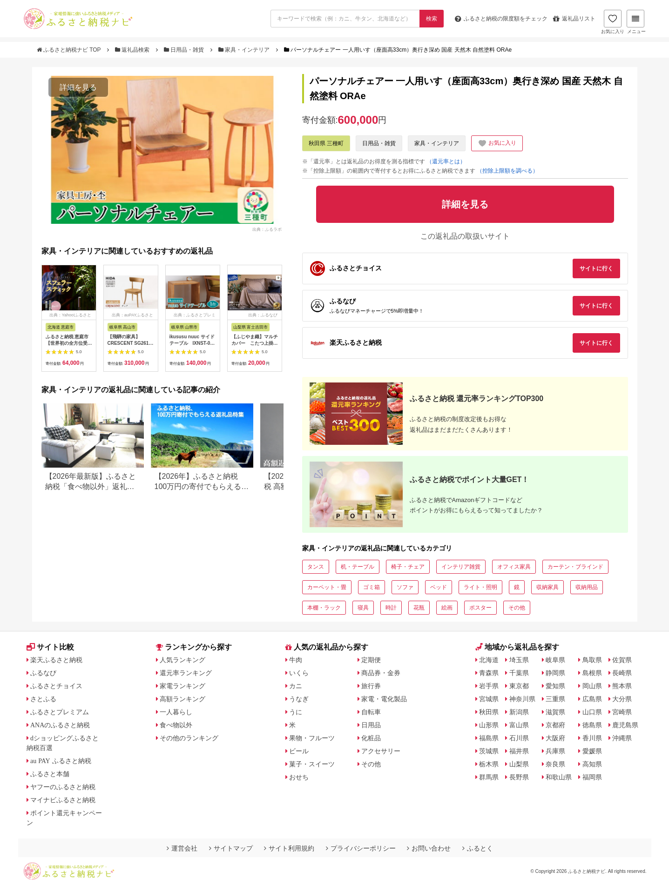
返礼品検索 (133, 50)
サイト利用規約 (289, 848)
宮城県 (489, 699)
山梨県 (519, 764)
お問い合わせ (429, 848)
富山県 (519, 725)
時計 (391, 607)
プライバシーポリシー (361, 848)
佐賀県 (622, 660)
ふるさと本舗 (49, 774)
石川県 (519, 738)
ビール (299, 751)
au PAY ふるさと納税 (60, 761)
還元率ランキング (186, 673)
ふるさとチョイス (56, 686)
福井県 (519, 751)
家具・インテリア (244, 50)
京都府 (555, 725)
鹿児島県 (625, 725)
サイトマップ (231, 848)
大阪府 (555, 738)
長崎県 (622, 673)
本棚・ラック (324, 607)
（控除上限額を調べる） (507, 171)
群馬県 (489, 777)
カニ (295, 686)
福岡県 (592, 777)
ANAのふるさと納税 (60, 725)
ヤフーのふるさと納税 (62, 787)
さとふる (43, 699)
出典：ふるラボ (267, 229)
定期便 (371, 660)
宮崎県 (622, 712)
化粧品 (371, 738)
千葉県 (519, 673)
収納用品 (586, 587)
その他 (516, 607)
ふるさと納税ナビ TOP (69, 50)
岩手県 (489, 686)
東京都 (519, 686)
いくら (299, 673)
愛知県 (555, 686)
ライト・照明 (480, 587)
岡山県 (592, 686)
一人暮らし (176, 712)
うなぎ (299, 699)
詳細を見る (78, 87)
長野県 (519, 777)
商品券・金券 (380, 673)
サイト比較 (50, 647)
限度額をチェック (501, 18)
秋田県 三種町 (326, 143)
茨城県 (489, 751)
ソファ (405, 587)
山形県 (489, 725)
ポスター (480, 607)
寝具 (363, 607)
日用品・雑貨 (185, 50)
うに (295, 712)
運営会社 (182, 848)
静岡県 (555, 673)
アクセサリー (380, 751)
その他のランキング (189, 738)
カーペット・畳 (326, 587)
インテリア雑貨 (460, 566)
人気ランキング (182, 660)
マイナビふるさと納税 (62, 800)
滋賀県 (555, 712)
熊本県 (622, 686)
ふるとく (477, 848)
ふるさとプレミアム (59, 712)
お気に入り (612, 22)
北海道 (489, 660)
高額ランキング (182, 699)
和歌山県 (559, 777)
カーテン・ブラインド (575, 566)
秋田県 (489, 712)
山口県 (592, 712)
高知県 (592, 764)
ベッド (438, 587)
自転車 (371, 712)
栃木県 (489, 764)
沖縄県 (622, 738)
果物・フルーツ (312, 738)
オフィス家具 (514, 566)
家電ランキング (182, 686)
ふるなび (43, 673)
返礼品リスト (574, 18)
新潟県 (519, 712)
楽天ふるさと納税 (56, 660)
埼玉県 (519, 660)
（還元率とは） (446, 161)
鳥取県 (592, 660)
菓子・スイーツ (312, 764)
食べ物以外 (176, 725)
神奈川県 (522, 699)
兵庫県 (555, 751)
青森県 (489, 673)
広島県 (592, 699)
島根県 (592, 673)
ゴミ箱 (371, 587)
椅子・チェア (408, 566)
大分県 (622, 699)
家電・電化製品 (384, 699)
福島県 (489, 738)
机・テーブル (357, 566)
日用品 (371, 725)
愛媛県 (592, 751)
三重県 (555, 699)
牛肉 (295, 660)
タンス (315, 566)
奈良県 (555, 764)
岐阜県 (555, 660)
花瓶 (419, 607)
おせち (299, 777)
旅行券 (371, 686)
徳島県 (592, 725)
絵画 (447, 607)
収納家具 (547, 587)
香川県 (592, 738)
